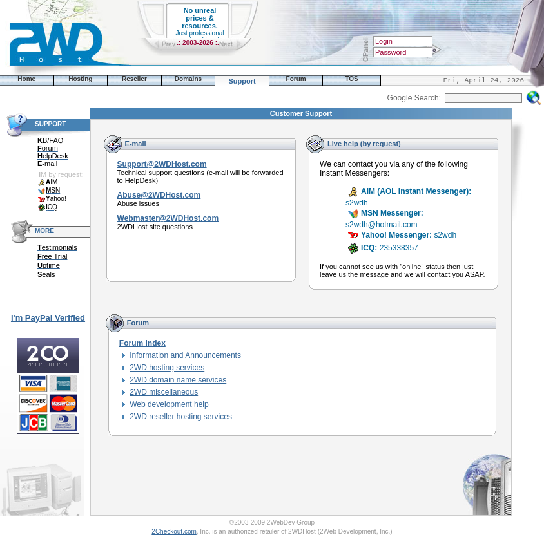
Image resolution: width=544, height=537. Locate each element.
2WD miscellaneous (164, 392)
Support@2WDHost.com (162, 164)
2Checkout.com (173, 531)
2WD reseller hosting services (181, 416)
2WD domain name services (178, 379)
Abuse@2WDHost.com (159, 195)
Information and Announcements (185, 355)
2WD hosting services (167, 367)
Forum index (142, 343)
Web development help (169, 404)
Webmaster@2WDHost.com (168, 218)
